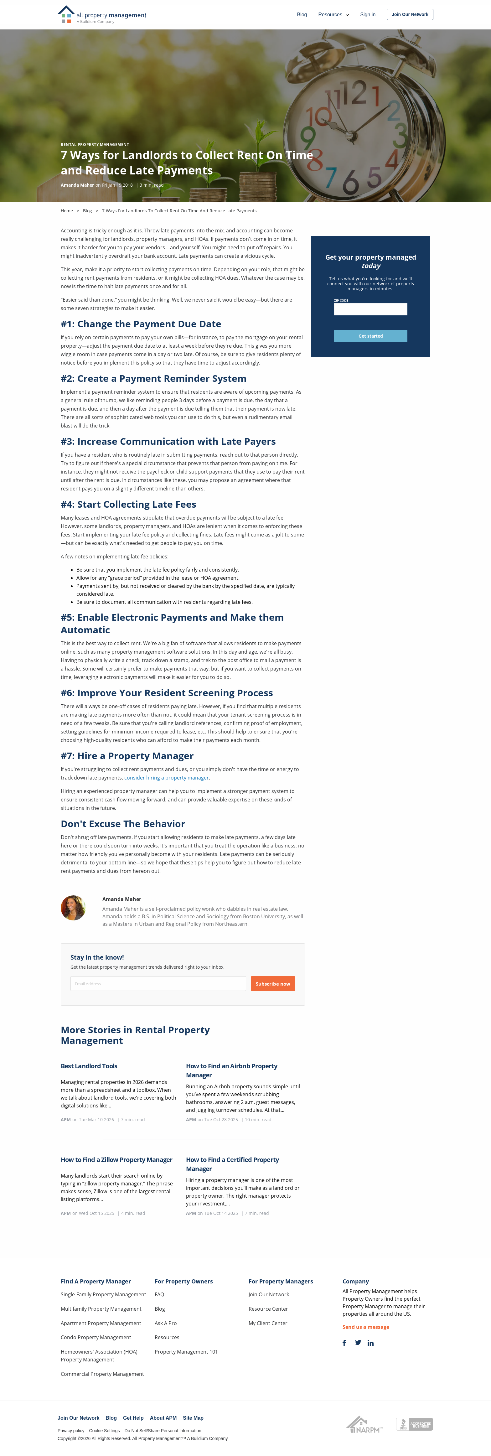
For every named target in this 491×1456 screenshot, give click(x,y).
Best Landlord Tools (89, 1066)
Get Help (133, 1418)
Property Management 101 (186, 1351)
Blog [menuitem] (302, 14)
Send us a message (366, 1327)
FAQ (159, 1294)
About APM (163, 1418)
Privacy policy (71, 1430)
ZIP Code (370, 306)
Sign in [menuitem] (367, 14)
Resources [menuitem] (333, 14)
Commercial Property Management (102, 1374)
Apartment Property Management (101, 1323)
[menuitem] (410, 14)
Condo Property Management (96, 1337)
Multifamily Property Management (101, 1308)
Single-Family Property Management (103, 1294)
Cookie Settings (104, 1430)
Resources (167, 1337)
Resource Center (268, 1308)
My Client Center (268, 1323)
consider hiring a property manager (166, 777)
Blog (160, 1308)
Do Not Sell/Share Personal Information (163, 1430)
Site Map (193, 1418)
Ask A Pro (166, 1323)
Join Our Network (269, 1294)
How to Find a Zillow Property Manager (117, 1159)
